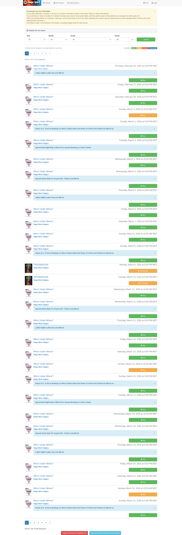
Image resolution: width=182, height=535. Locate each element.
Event (73, 36)
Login (154, 3)
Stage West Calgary (40, 69)
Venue (117, 36)
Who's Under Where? (43, 66)
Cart (145, 3)
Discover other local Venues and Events (105, 533)
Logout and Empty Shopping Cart (74, 533)
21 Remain (143, 283)
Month (51, 36)
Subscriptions (73, 3)
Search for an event (36, 30)
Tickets (46, 3)
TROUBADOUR (40, 265)
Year (28, 36)
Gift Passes (59, 3)
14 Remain (143, 271)
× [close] (154, 11)
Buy (143, 80)
